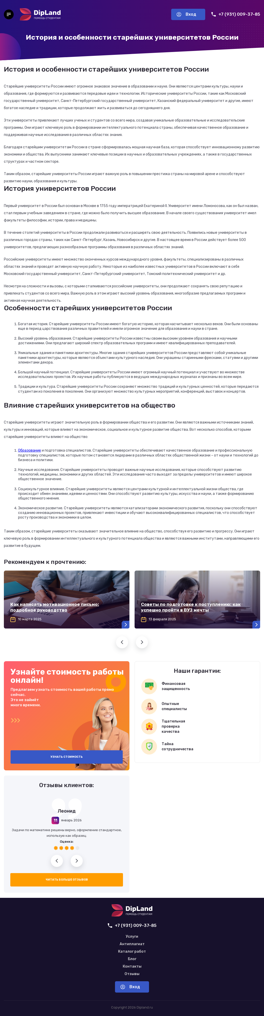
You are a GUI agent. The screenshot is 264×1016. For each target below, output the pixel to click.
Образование (29, 450)
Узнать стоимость (67, 757)
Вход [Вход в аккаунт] (186, 14)
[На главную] (40, 14)
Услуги (132, 937)
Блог (132, 959)
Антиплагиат (132, 944)
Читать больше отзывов (67, 879)
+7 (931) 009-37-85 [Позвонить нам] (235, 14)
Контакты (132, 967)
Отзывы (132, 974)
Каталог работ (132, 952)
